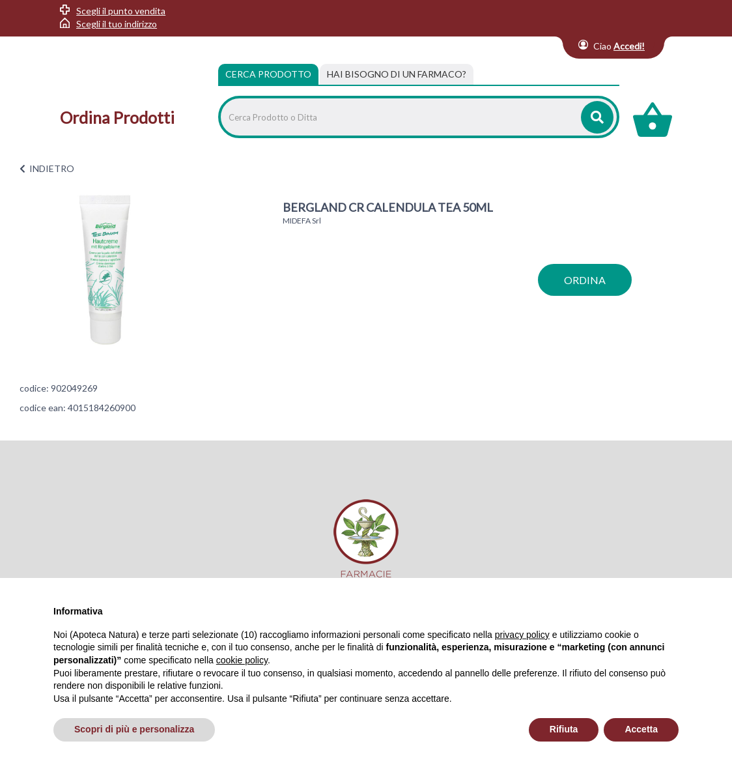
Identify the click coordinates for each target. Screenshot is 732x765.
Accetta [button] (641, 729)
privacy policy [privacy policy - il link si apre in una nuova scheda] (522, 634)
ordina (585, 280)
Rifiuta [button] (564, 729)
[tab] (396, 74)
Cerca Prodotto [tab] (268, 73)
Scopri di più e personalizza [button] (134, 729)
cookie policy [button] (242, 660)
